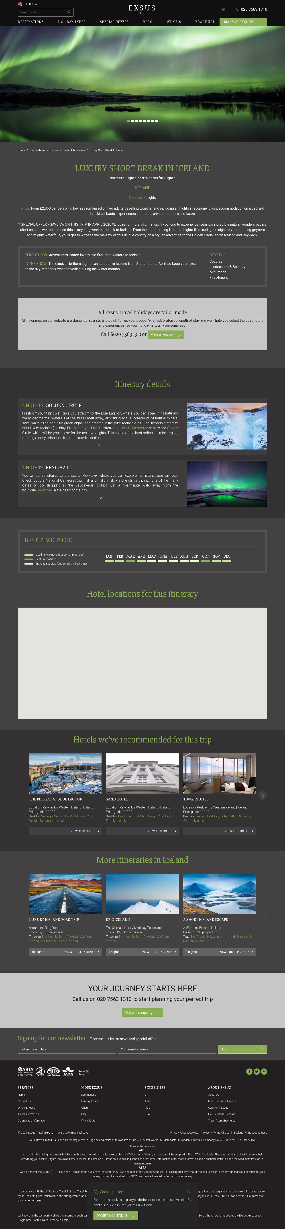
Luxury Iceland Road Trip (54, 919)
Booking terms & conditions (250, 1132)
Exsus (142, 9)
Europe (54, 150)
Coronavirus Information (32, 1120)
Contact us (24, 1101)
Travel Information (28, 1114)
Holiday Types (89, 1101)
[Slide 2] (132, 121)
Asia (147, 1101)
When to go (88, 1120)
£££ (50, 812)
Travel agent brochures (221, 1120)
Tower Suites (196, 799)
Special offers (114, 22)
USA (147, 1114)
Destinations (31, 22)
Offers (85, 1107)
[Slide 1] (128, 121)
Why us (174, 22)
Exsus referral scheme (221, 1114)
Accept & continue (115, 1215)
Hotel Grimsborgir (134, 428)
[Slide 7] (152, 121)
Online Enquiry (26, 1107)
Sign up (242, 1049)
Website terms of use (216, 1132)
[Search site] (42, 12)
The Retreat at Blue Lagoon (56, 799)
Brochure (205, 22)
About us (213, 1094)
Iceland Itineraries (74, 150)
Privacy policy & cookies (184, 1132)
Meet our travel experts (222, 1101)
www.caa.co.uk (142, 1163)
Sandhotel (45, 490)
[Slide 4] (140, 121)
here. (38, 1200)
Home (21, 150)
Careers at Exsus (218, 1107)
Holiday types (72, 22)
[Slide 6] (148, 121)
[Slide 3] (136, 121)
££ (53, 812)
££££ (205, 812)
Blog (148, 22)
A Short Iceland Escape (205, 919)
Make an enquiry (243, 22)
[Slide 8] (156, 121)
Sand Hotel (117, 799)
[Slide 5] (144, 121)
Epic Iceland (118, 919)
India (148, 1107)
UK (146, 1094)
